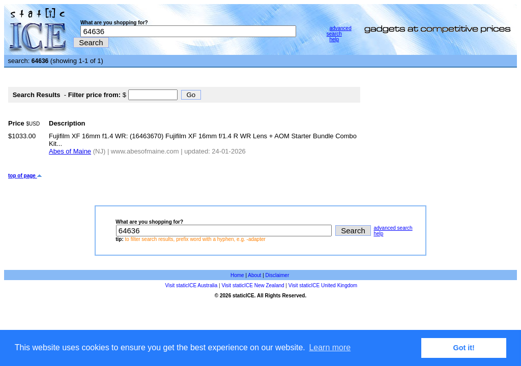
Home (237, 275)
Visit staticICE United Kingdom (322, 285)
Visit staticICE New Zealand (252, 285)
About (254, 275)
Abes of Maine (70, 151)
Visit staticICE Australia (191, 285)
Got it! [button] (464, 348)
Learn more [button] (330, 347)
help (334, 39)
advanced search (339, 31)
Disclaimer (278, 275)
